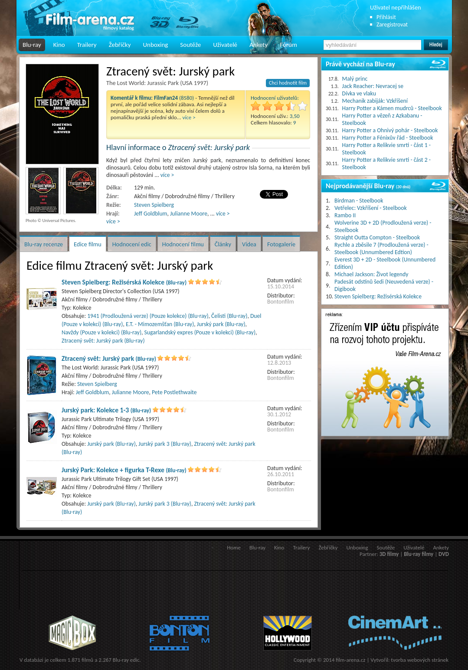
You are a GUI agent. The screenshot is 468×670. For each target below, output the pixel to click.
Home (234, 547)
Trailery (87, 45)
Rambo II (345, 215)
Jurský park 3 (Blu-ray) (164, 444)
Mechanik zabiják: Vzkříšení (375, 101)
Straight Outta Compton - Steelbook (377, 237)
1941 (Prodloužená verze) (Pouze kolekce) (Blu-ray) (147, 316)
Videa (249, 244)
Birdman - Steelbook (358, 200)
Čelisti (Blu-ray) (229, 316)
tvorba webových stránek (419, 660)
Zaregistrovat (392, 24)
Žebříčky (120, 45)
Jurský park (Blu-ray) (221, 324)
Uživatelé (225, 45)
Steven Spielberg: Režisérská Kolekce (124, 282)
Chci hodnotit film (288, 83)
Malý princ (355, 78)
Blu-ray (32, 45)
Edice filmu (87, 244)
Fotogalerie (281, 244)
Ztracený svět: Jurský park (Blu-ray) (103, 340)
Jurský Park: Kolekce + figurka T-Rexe (124, 470)
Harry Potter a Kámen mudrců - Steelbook (392, 108)
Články (223, 244)
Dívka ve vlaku (359, 93)
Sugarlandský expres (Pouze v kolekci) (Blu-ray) (200, 332)
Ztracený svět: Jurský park (109, 358)
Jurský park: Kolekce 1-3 (106, 410)
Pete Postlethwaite (174, 392)
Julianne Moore (188, 213)
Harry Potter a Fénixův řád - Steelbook (387, 137)
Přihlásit (386, 17)
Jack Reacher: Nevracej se (372, 86)
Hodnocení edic (131, 244)
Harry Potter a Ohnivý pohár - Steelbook (390, 130)
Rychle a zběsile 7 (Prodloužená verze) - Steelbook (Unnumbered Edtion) (381, 248)
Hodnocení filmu (183, 244)
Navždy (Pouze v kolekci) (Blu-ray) (101, 332)
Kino (59, 45)
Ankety (258, 45)
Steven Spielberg (154, 205)
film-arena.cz (350, 660)
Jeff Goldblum (150, 213)
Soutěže (190, 45)
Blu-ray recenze (43, 244)
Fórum (288, 45)
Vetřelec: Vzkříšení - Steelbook (370, 208)
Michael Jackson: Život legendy (371, 274)
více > (188, 117)
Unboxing (155, 45)
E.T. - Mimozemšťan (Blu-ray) (160, 324)
